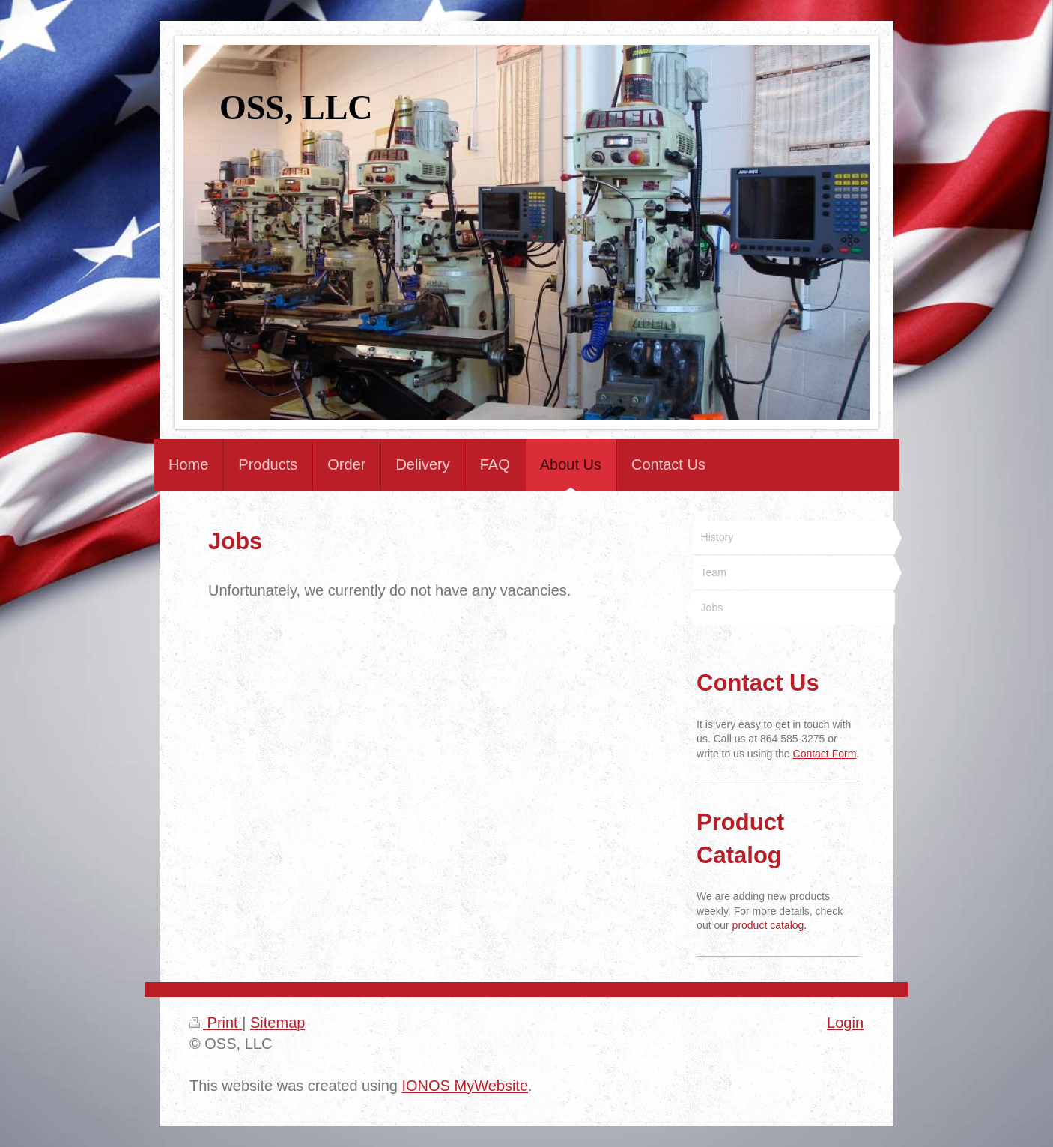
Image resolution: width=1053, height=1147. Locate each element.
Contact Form (825, 754)
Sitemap (277, 1022)
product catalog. (769, 925)
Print (215, 1022)
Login (845, 1022)
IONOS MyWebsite (464, 1085)
